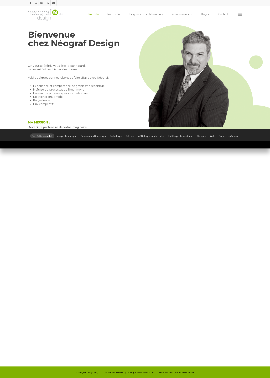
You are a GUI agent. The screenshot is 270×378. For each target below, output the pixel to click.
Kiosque (201, 136)
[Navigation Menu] (240, 14)
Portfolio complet (42, 136)
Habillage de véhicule (180, 136)
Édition (130, 136)
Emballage (116, 136)
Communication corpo (93, 136)
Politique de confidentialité (140, 372)
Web (212, 136)
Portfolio (93, 14)
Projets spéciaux (228, 136)
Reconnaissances (182, 14)
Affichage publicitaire (151, 136)
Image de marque (67, 136)
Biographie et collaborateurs (146, 14)
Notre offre (114, 14)
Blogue (205, 14)
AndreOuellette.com (184, 372)
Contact (223, 14)
